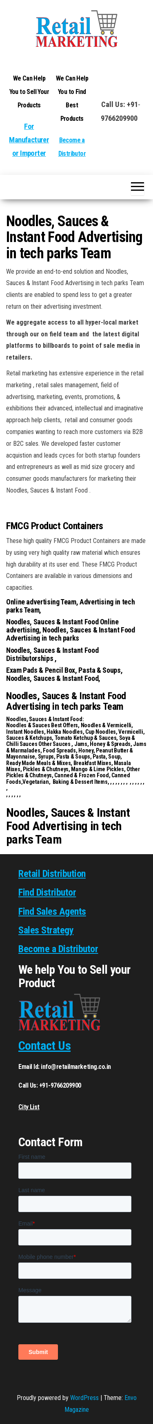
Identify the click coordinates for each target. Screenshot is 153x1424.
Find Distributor (47, 892)
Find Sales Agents (52, 911)
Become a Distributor (58, 949)
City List (29, 1107)
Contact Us (44, 1045)
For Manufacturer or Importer (29, 140)
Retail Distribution (52, 873)
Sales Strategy (45, 930)
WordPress (84, 1398)
